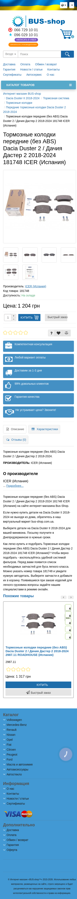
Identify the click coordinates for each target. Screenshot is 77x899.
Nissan (9, 734)
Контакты (53, 69)
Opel (8, 739)
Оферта (10, 849)
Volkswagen (12, 719)
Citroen (9, 749)
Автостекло (12, 774)
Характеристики (45, 429)
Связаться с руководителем (23, 44)
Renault (9, 729)
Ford (8, 759)
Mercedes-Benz (15, 724)
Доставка (9, 64)
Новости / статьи (31, 69)
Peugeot (10, 754)
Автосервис (34, 74)
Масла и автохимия (18, 764)
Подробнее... (15, 485)
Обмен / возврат (46, 64)
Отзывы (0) (16, 439)
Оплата (25, 64)
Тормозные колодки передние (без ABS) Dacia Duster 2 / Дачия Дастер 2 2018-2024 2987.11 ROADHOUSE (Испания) (37, 651)
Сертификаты (12, 74)
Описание (15, 429)
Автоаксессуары (15, 769)
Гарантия (9, 69)
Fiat (7, 744)
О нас (50, 74)
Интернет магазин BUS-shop (22, 93)
